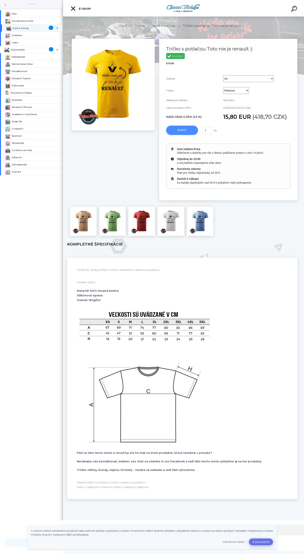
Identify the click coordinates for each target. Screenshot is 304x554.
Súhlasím (261, 542)
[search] (294, 9)
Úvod (123, 26)
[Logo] (183, 8)
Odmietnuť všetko (233, 541)
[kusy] (207, 130)
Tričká (32, 4)
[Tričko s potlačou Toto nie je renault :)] (113, 40)
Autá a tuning (164, 26)
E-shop (80, 8)
